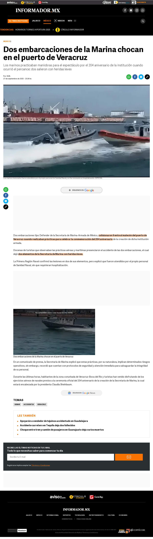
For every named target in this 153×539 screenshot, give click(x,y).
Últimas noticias (18, 21)
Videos (59, 20)
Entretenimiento (96, 515)
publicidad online (84, 519)
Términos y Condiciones (40, 465)
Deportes (67, 515)
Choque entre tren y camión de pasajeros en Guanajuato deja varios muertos (62, 430)
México (47, 21)
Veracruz (41, 404)
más (72, 21)
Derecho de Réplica (75, 532)
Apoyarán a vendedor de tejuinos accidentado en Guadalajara (54, 421)
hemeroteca (67, 519)
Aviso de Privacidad (61, 532)
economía (123, 515)
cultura (111, 515)
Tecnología (80, 515)
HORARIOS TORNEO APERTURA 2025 (32, 30)
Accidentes (29, 404)
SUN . (9, 76)
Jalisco (36, 21)
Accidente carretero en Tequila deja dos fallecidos (47, 425)
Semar (17, 404)
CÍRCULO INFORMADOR (72, 30)
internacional (53, 515)
